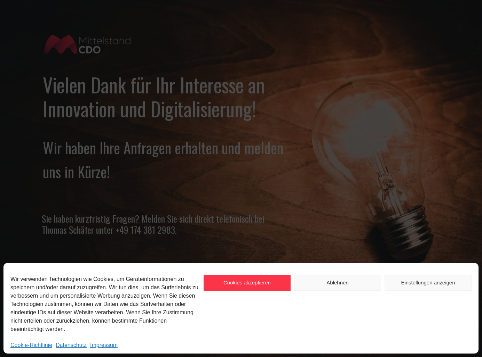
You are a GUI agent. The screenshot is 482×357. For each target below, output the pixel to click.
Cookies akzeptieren (247, 282)
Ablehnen (337, 282)
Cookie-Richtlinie (31, 345)
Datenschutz (71, 345)
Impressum (104, 345)
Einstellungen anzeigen (428, 282)
